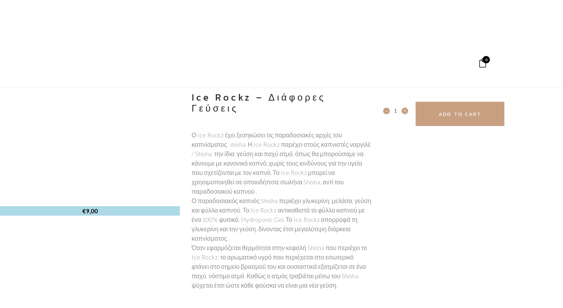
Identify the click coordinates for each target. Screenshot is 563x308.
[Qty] (395, 110)
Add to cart (460, 114)
